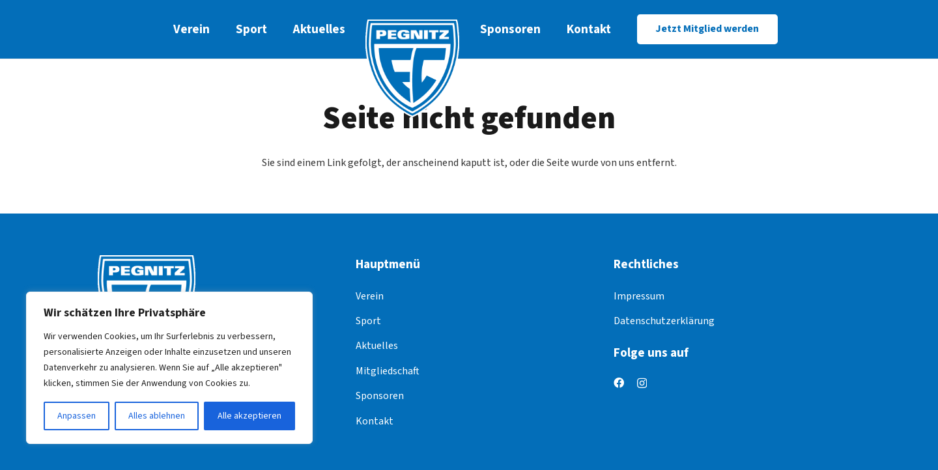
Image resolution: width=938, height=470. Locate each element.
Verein (370, 296)
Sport (368, 321)
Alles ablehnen (156, 415)
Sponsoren (380, 396)
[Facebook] (619, 383)
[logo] (412, 68)
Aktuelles (377, 346)
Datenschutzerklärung (664, 321)
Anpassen (76, 415)
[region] (169, 368)
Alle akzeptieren (249, 415)
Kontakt (374, 421)
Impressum (639, 296)
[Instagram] (642, 383)
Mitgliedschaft (387, 371)
